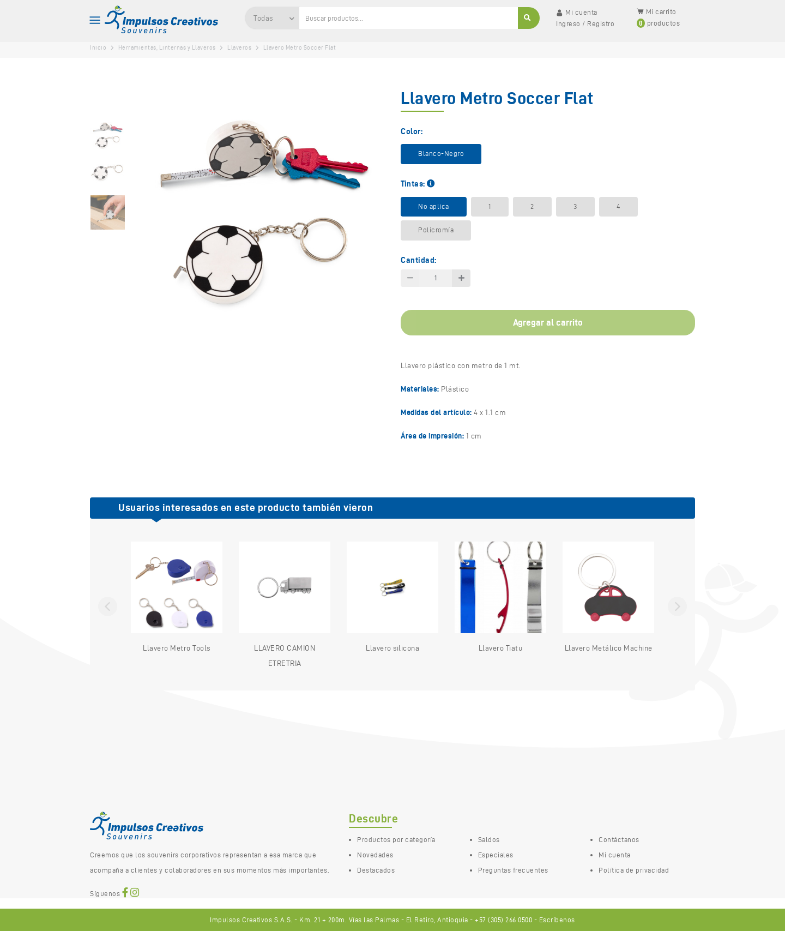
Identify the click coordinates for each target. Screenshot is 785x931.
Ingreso (568, 23)
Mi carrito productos (658, 17)
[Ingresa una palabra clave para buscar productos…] (408, 18)
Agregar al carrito (548, 322)
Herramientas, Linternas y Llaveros (167, 47)
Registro (600, 23)
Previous (107, 606)
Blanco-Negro (441, 153)
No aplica (433, 206)
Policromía (436, 229)
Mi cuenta (615, 854)
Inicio (98, 47)
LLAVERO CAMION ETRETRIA (284, 605)
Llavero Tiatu (500, 597)
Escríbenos (557, 919)
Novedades (375, 854)
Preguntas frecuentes (513, 870)
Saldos (489, 839)
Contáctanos (619, 839)
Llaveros (239, 47)
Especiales (496, 854)
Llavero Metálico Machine (608, 597)
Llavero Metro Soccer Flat (299, 47)
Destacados (376, 870)
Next (677, 606)
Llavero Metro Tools (176, 597)
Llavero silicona (392, 597)
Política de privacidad (634, 870)
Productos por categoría (396, 839)
